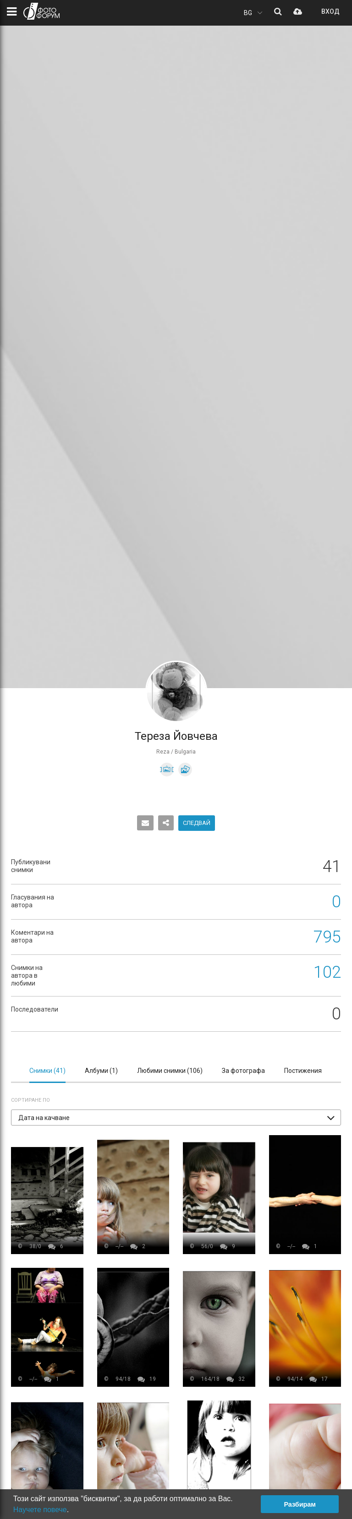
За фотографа (243, 1070)
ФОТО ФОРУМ (41, 11)
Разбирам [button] (300, 1504)
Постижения (303, 1070)
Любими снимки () (170, 1070)
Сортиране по (30, 1100)
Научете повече (40, 1510)
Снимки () (47, 1070)
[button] (176, 1118)
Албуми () (101, 1070)
